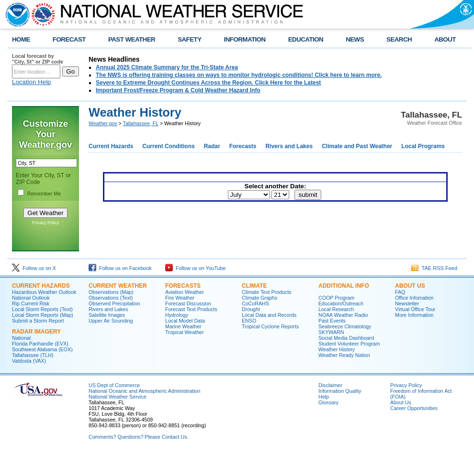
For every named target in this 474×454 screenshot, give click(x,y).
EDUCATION (305, 39)
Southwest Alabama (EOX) (42, 349)
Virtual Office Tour (415, 309)
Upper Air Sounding (111, 321)
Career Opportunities (414, 408)
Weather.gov (103, 123)
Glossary (328, 402)
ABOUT (445, 39)
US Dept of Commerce (114, 385)
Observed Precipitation (114, 303)
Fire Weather (179, 298)
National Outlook (31, 298)
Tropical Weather (184, 332)
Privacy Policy (45, 222)
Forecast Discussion (188, 303)
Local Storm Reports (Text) (42, 309)
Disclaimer (330, 385)
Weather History (336, 349)
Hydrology (176, 315)
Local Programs (423, 146)
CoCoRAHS (255, 303)
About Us (410, 285)
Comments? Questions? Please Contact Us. (138, 437)
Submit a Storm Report (38, 321)
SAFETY (189, 39)
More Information (414, 315)
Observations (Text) (111, 298)
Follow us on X (34, 268)
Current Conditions (168, 146)
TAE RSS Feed (434, 268)
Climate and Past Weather (357, 146)
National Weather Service (118, 397)
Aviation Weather (184, 292)
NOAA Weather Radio (343, 315)
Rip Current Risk (30, 303)
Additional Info (343, 285)
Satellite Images (107, 315)
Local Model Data (185, 321)
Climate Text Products (266, 292)
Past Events (332, 321)
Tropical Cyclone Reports (270, 326)
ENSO (249, 321)
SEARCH (399, 39)
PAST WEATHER (131, 39)
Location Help (31, 82)
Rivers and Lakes (289, 146)
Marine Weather (183, 326)
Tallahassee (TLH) (32, 355)
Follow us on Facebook (120, 268)
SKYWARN (331, 332)
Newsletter (407, 303)
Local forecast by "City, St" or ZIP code (37, 59)
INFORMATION (245, 39)
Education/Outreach (340, 303)
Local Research (336, 309)
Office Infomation (414, 298)
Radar (212, 146)
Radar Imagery (36, 331)
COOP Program (336, 298)
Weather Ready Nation (344, 355)
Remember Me (44, 193)
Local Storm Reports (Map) (42, 315)
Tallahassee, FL (140, 123)
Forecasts (243, 146)
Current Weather (118, 285)
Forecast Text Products (191, 309)
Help (323, 397)
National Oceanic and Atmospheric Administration (144, 391)
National (21, 338)
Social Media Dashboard (346, 338)
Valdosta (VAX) (29, 361)
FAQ (400, 292)
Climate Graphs (259, 298)
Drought (251, 309)
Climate (254, 285)
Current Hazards (111, 146)
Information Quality (339, 391)
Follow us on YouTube (195, 268)
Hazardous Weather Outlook (44, 292)
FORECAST (69, 39)
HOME (21, 39)
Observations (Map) (111, 292)
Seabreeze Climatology (344, 326)
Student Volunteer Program (349, 343)
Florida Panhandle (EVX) (40, 343)
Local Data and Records (269, 315)
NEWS (355, 39)
